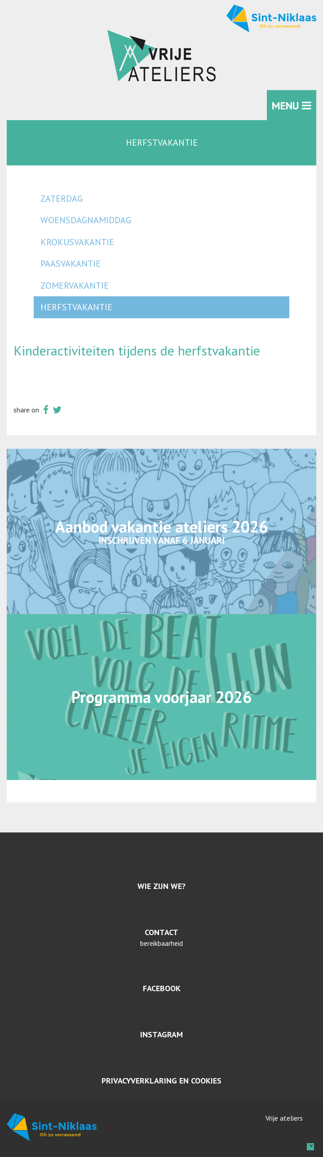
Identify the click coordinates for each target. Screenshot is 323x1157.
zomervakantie (74, 285)
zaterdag (61, 198)
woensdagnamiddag (85, 220)
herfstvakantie (76, 307)
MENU (291, 106)
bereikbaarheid (161, 943)
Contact (161, 932)
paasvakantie (70, 263)
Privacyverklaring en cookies (161, 1080)
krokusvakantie (77, 242)
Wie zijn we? (161, 886)
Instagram (161, 1034)
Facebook (162, 988)
